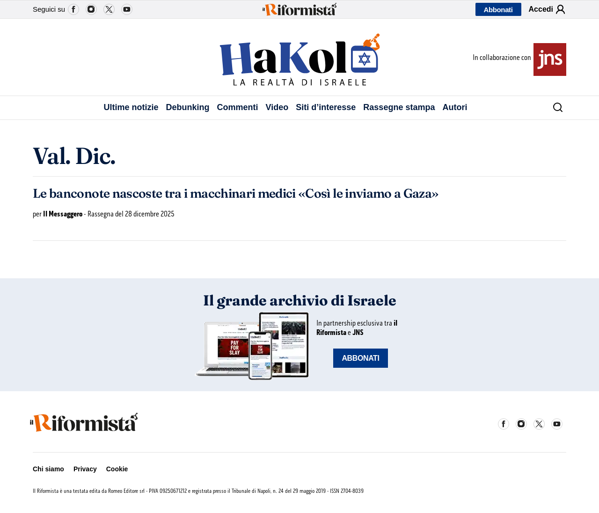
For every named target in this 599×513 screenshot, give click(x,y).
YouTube (126, 9)
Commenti (237, 107)
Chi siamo (48, 469)
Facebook (73, 9)
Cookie (117, 469)
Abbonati (498, 10)
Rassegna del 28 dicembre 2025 (131, 213)
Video (277, 107)
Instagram (91, 9)
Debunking (188, 107)
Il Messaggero (62, 213)
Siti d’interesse (326, 107)
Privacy (85, 469)
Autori (454, 107)
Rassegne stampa (399, 107)
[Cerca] (554, 107)
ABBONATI (360, 358)
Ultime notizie (131, 107)
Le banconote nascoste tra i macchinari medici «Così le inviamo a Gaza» (236, 193)
